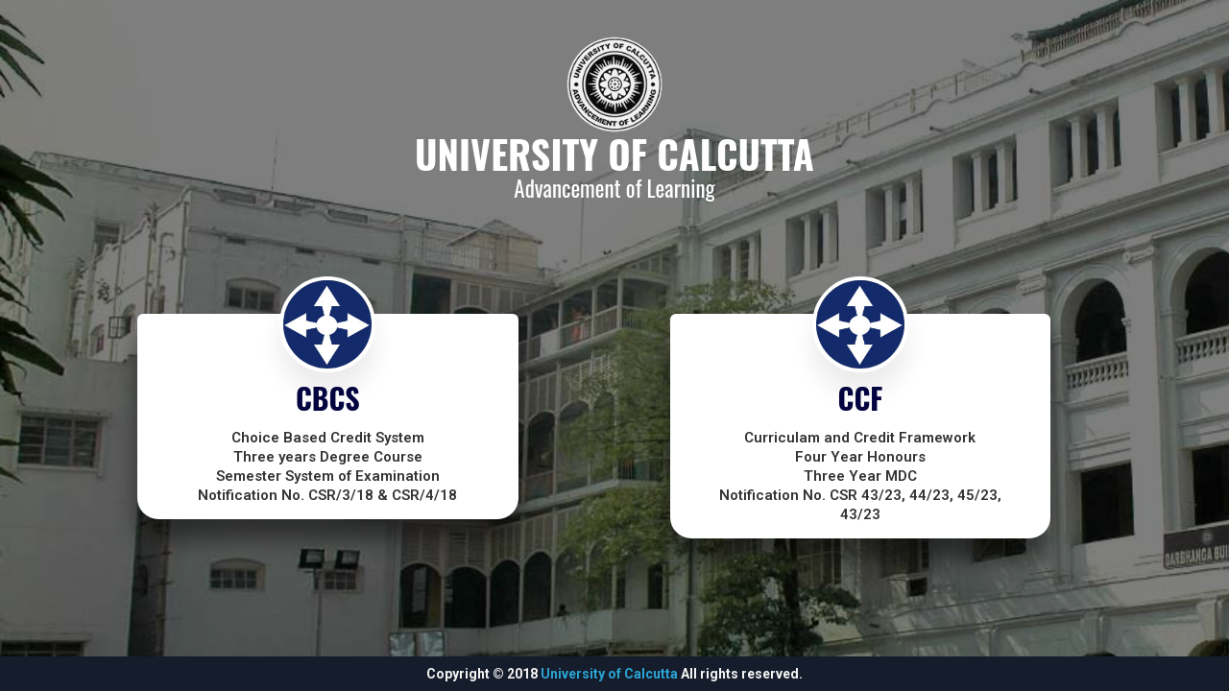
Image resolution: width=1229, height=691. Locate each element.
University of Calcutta (609, 673)
